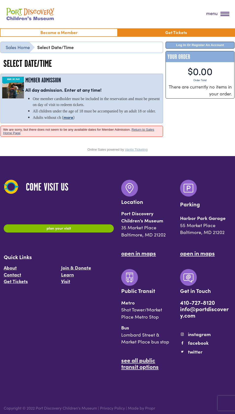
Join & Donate (76, 270)
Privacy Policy (112, 408)
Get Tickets (16, 283)
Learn (67, 276)
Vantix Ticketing (136, 149)
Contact (12, 276)
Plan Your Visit (59, 229)
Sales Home (18, 47)
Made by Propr (141, 408)
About (10, 270)
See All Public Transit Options (140, 363)
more (68, 117)
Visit (65, 283)
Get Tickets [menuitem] (176, 32)
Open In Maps (138, 253)
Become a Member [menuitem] (59, 32)
